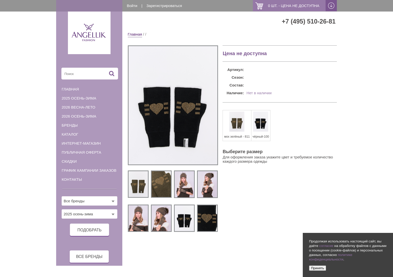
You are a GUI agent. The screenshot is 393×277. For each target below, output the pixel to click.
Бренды (70, 125)
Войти (132, 6)
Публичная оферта (81, 152)
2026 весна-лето (78, 107)
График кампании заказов (89, 170)
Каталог (70, 134)
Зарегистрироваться (164, 6)
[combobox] (89, 201)
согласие (326, 246)
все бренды (89, 256)
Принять (317, 268)
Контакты (72, 179)
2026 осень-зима (79, 116)
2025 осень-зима (79, 98)
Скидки (69, 161)
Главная (135, 34)
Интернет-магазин (81, 143)
